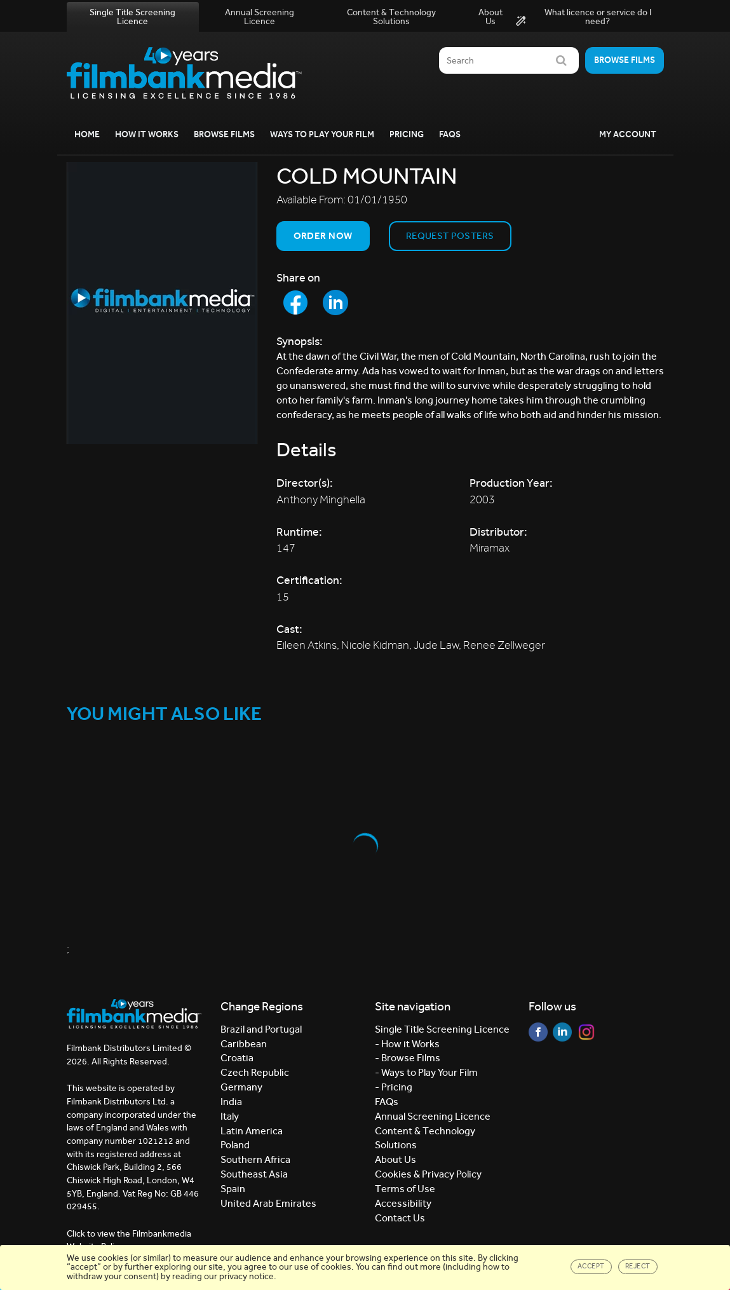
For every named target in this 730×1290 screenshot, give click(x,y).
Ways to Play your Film (322, 134)
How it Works (147, 134)
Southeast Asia (254, 1174)
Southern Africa (255, 1159)
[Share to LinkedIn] (335, 302)
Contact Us (400, 1218)
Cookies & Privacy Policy (428, 1174)
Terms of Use (405, 1189)
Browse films (624, 60)
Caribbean (243, 1044)
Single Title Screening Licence (132, 17)
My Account (627, 134)
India (231, 1102)
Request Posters (450, 235)
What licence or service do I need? (583, 17)
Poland (235, 1145)
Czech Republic (254, 1072)
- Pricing (393, 1087)
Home (87, 134)
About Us (490, 17)
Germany (241, 1087)
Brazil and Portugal (261, 1029)
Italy (229, 1116)
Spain (232, 1189)
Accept (591, 1266)
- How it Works (407, 1044)
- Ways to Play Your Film (426, 1072)
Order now (323, 235)
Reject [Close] (638, 1266)
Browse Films (224, 134)
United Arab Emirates (268, 1203)
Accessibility (403, 1203)
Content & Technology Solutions (391, 17)
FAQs (450, 134)
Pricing (406, 134)
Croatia (236, 1058)
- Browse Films (407, 1058)
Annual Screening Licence (259, 17)
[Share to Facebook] (295, 302)
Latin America (251, 1131)
